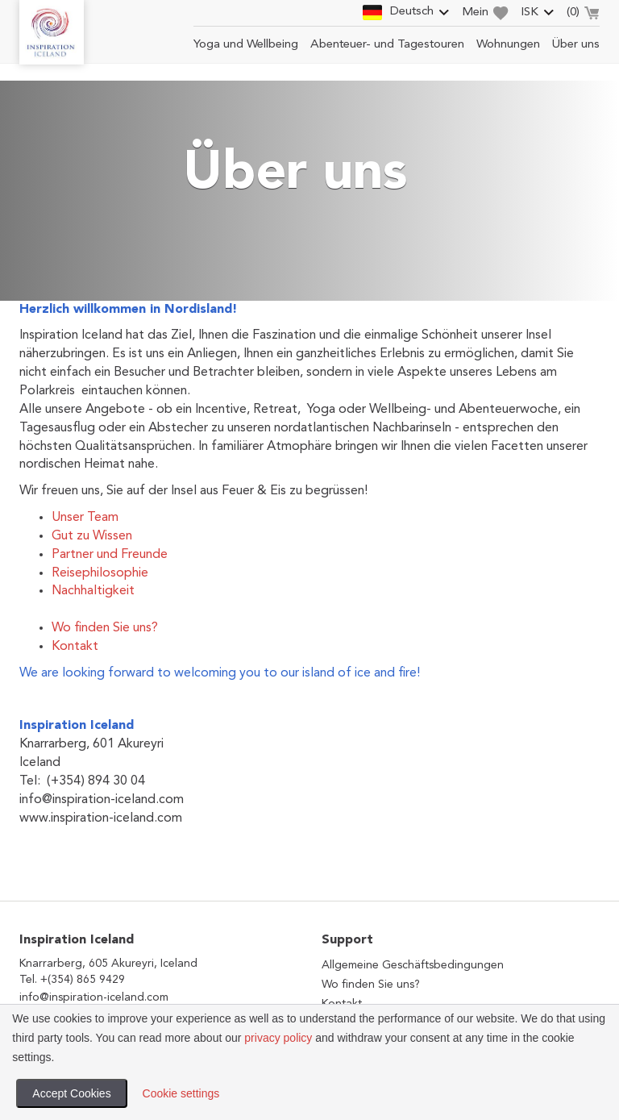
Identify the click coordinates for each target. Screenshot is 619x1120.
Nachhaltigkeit (93, 591)
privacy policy (278, 1037)
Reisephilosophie (100, 573)
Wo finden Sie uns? (105, 628)
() (583, 14)
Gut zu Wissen (92, 536)
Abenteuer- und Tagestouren (387, 45)
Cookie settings (181, 1093)
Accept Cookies (71, 1093)
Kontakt (75, 646)
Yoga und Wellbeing (245, 45)
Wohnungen (508, 45)
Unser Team (85, 517)
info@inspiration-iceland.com (93, 997)
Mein (485, 13)
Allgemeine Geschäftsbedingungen (413, 965)
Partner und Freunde (110, 554)
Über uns (576, 45)
